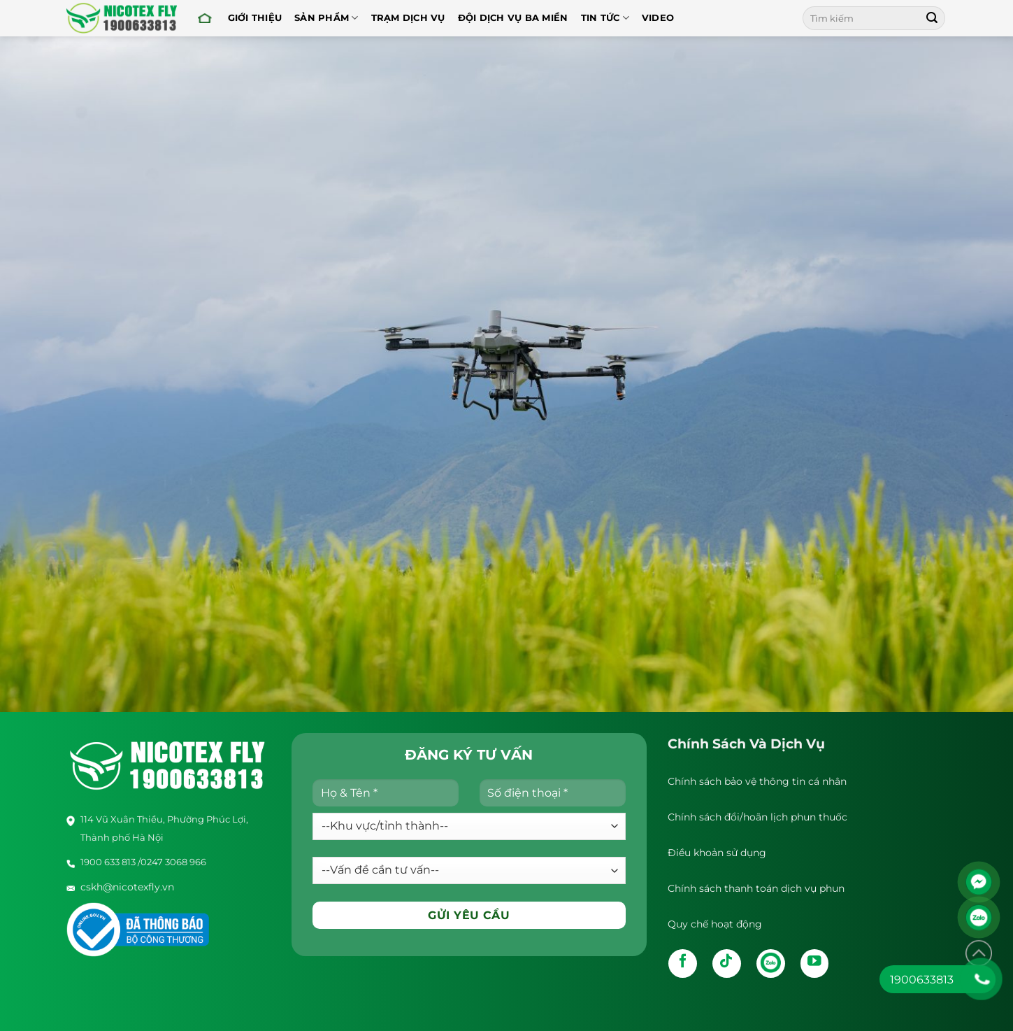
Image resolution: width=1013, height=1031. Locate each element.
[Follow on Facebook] (682, 963)
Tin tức (605, 17)
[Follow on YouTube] (814, 963)
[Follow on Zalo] (770, 963)
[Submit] (932, 18)
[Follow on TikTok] (726, 963)
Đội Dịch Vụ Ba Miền (513, 18)
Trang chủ (205, 18)
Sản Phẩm (326, 17)
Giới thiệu (255, 18)
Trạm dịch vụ (408, 18)
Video (658, 18)
